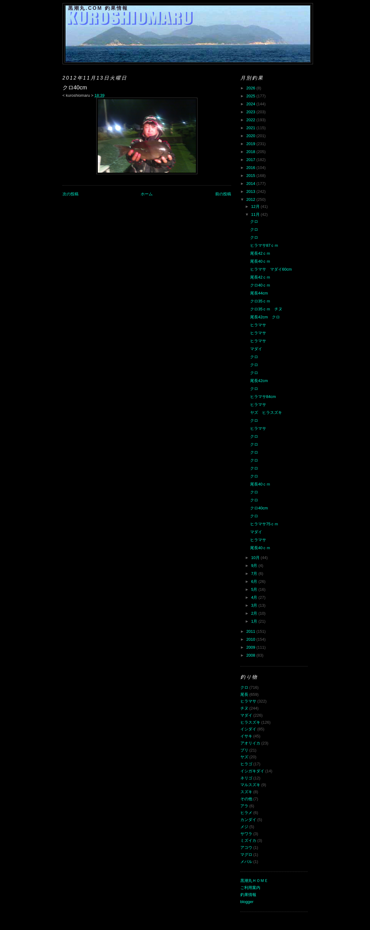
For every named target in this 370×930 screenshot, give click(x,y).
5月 (254, 589)
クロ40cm (259, 508)
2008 (251, 655)
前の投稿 (223, 194)
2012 (251, 199)
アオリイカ (250, 743)
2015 (251, 175)
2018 (251, 151)
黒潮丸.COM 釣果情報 (98, 8)
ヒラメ (246, 812)
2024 (251, 104)
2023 (251, 112)
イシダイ (248, 729)
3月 (254, 605)
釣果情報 (248, 894)
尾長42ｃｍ (260, 253)
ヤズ (244, 757)
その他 (246, 799)
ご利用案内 (250, 887)
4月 (254, 597)
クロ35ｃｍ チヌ (266, 309)
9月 (254, 565)
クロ (254, 221)
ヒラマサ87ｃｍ (264, 245)
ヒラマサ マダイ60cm (271, 269)
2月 (254, 613)
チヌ (244, 708)
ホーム (147, 194)
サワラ (246, 833)
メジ (244, 826)
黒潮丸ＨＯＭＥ (254, 880)
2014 (251, 183)
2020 (251, 135)
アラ (244, 806)
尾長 (244, 694)
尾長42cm (259, 380)
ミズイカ (248, 840)
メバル (246, 861)
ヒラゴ (246, 764)
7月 (254, 573)
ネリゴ (246, 778)
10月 (256, 557)
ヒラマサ (258, 325)
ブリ (244, 750)
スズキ (246, 791)
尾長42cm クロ (265, 317)
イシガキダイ (252, 771)
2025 (251, 96)
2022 (251, 120)
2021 (251, 128)
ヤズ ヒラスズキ (266, 412)
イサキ (246, 736)
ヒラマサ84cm (263, 396)
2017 (251, 159)
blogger (247, 901)
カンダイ (248, 819)
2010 (251, 639)
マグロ (246, 854)
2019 (251, 143)
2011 (251, 631)
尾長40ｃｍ (260, 261)
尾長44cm (259, 293)
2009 (251, 647)
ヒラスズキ (250, 722)
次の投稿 (70, 194)
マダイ (256, 349)
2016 (251, 167)
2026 (251, 88)
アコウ (246, 847)
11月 (256, 214)
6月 (254, 581)
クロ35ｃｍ (260, 301)
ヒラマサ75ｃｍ (264, 524)
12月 (256, 206)
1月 (254, 621)
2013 (251, 191)
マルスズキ (250, 784)
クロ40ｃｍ (260, 285)
